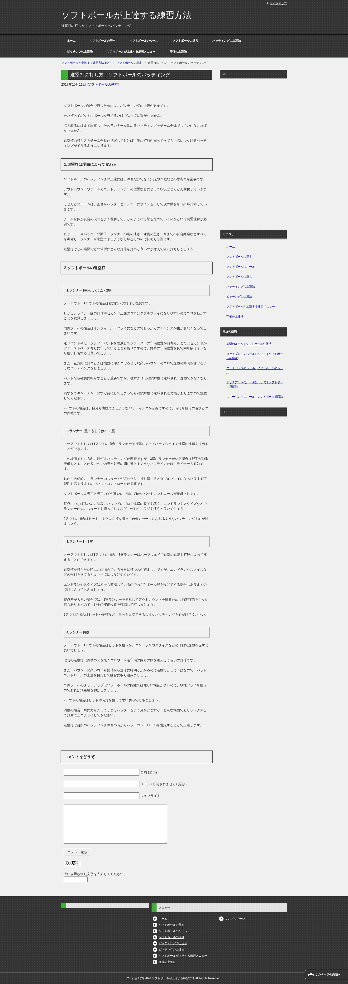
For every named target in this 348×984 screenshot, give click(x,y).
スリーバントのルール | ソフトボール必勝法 (254, 396)
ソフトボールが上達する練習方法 (126, 15)
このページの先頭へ (328, 974)
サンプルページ (235, 918)
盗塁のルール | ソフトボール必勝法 (249, 344)
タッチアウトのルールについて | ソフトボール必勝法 (254, 384)
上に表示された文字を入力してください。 (95, 874)
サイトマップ (278, 3)
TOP (86, 62)
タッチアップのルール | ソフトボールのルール (254, 370)
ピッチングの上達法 (80, 51)
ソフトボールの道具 (185, 40)
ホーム (71, 40)
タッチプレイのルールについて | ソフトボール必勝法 (254, 356)
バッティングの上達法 (226, 40)
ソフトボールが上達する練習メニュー (131, 51)
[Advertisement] (253, 153)
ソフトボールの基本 (102, 40)
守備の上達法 (178, 51)
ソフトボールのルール (144, 40)
